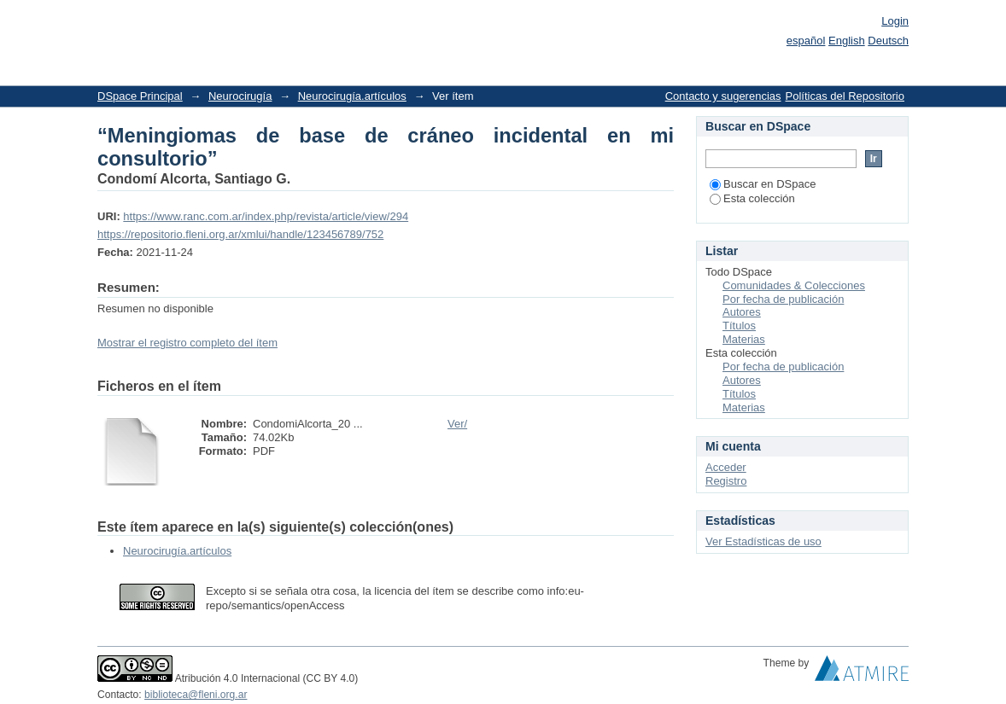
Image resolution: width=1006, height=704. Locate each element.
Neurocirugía (240, 96)
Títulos (739, 325)
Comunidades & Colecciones (793, 285)
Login (895, 21)
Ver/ (457, 423)
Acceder (725, 467)
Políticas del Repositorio (845, 96)
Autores (741, 311)
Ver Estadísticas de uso (763, 541)
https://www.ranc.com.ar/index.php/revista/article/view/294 (265, 216)
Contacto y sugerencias (723, 96)
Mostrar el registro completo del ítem (187, 342)
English (846, 40)
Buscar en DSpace (763, 183)
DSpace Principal (140, 96)
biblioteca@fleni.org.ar (195, 695)
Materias (743, 339)
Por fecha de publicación (783, 299)
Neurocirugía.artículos (352, 96)
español (806, 40)
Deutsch (888, 40)
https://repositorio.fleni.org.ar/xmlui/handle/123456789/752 (240, 234)
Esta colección (752, 198)
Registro (725, 480)
